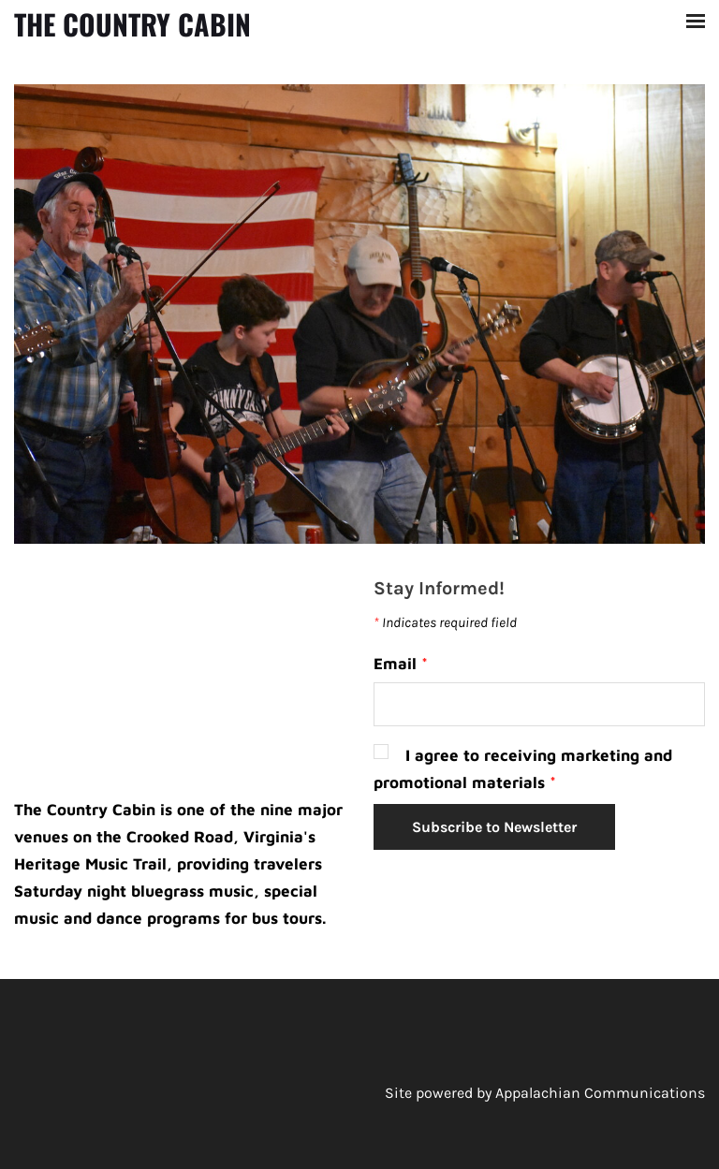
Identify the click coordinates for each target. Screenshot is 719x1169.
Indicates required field (445, 622)
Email (401, 663)
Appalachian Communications (600, 1093)
